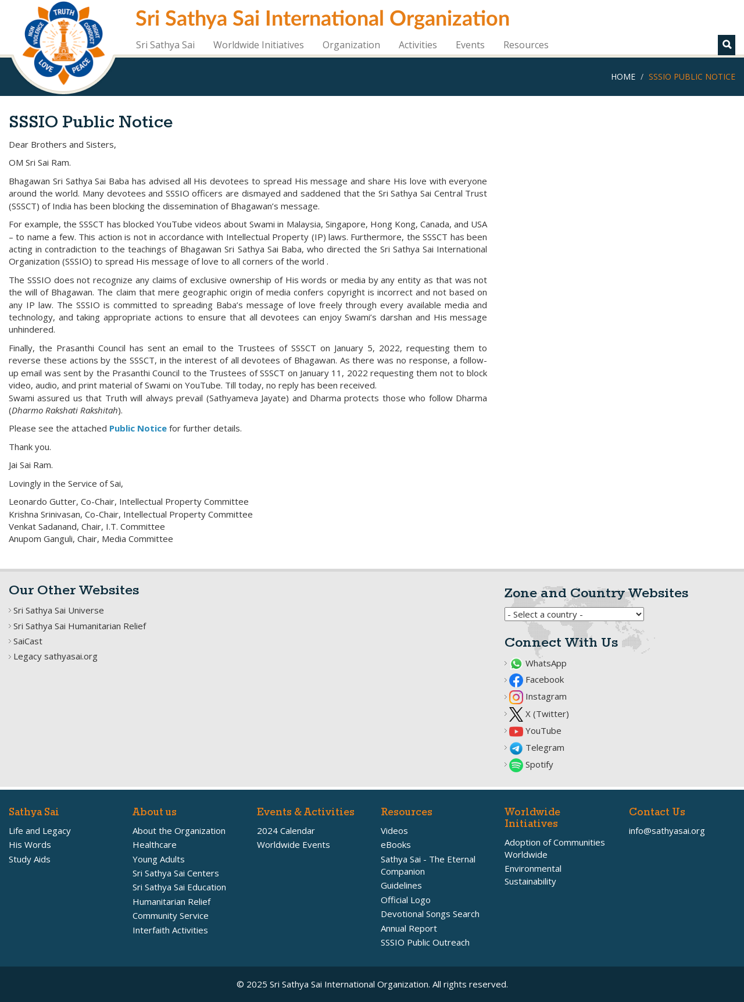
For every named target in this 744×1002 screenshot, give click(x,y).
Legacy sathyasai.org (55, 656)
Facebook (536, 679)
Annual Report (409, 928)
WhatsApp (538, 663)
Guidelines (401, 885)
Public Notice (138, 428)
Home (623, 76)
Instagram (538, 696)
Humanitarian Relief (171, 901)
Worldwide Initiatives (258, 44)
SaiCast (27, 641)
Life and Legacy (40, 830)
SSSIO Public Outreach (425, 942)
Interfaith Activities (170, 930)
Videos (394, 830)
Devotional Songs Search (430, 913)
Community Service (171, 915)
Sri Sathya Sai (165, 44)
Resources (526, 44)
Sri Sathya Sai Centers (176, 873)
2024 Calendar (286, 830)
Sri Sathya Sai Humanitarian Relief (79, 626)
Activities (418, 44)
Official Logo (406, 899)
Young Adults (159, 859)
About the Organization (179, 830)
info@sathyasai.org (667, 830)
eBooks (396, 844)
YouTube (535, 730)
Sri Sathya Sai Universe (58, 610)
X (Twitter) (539, 713)
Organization (351, 44)
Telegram (536, 747)
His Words (30, 844)
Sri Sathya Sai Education (179, 887)
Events (470, 44)
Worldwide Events (293, 844)
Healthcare (155, 844)
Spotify (531, 764)
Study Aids (30, 859)
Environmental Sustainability (533, 874)
